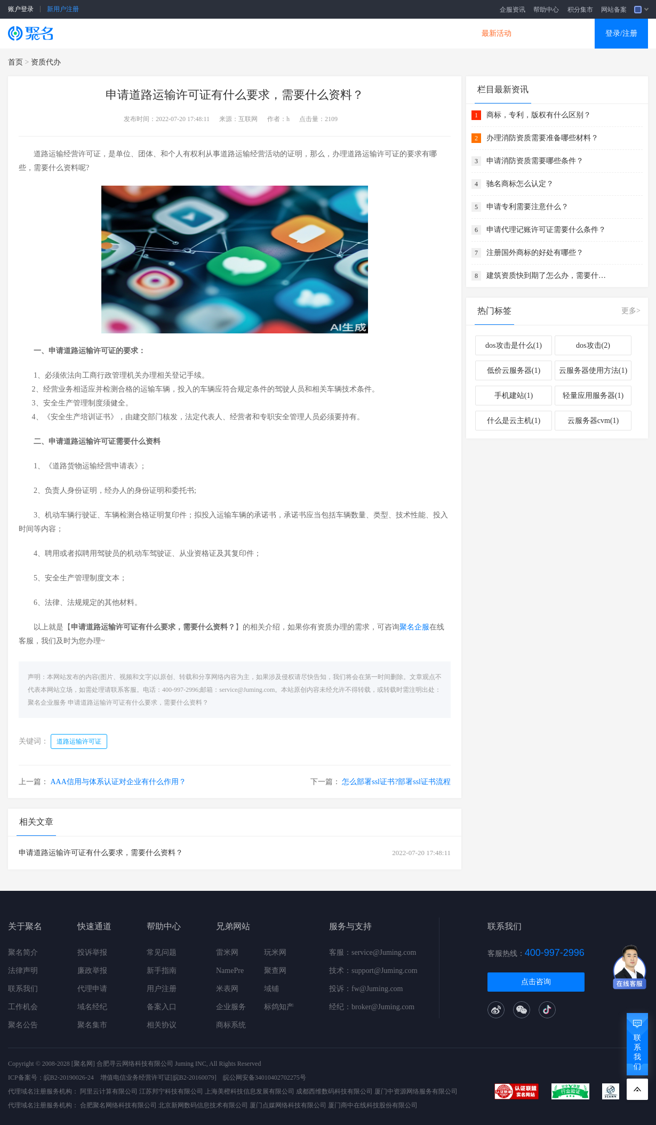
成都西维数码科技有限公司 (334, 1091)
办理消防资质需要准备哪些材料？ (542, 138)
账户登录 (21, 9)
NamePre (230, 971)
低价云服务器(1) (513, 370)
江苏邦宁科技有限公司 (171, 1091)
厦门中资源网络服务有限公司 (416, 1091)
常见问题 (162, 952)
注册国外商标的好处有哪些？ (534, 253)
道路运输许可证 (79, 741)
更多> (631, 311)
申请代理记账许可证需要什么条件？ (546, 230)
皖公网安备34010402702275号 (264, 1077)
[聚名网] (83, 1063)
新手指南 (162, 971)
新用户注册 (63, 9)
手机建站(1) (513, 396)
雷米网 (227, 952)
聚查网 (275, 971)
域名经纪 (92, 1007)
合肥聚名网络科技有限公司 (118, 1105)
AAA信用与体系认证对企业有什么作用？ (118, 782)
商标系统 (231, 1025)
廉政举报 (92, 971)
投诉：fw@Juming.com (366, 989)
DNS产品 (435, 33)
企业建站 (249, 33)
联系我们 (23, 989)
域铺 (271, 989)
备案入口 (162, 1007)
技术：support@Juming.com (373, 971)
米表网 (227, 989)
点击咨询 (536, 982)
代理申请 (92, 989)
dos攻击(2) (593, 345)
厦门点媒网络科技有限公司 (288, 1105)
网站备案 (614, 9)
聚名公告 (23, 1025)
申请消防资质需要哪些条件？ (534, 161)
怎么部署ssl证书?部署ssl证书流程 (396, 782)
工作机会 (23, 1007)
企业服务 (231, 1007)
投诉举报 (92, 952)
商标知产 (311, 33)
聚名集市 (92, 1025)
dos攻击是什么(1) (513, 345)
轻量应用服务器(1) (593, 396)
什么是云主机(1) (513, 421)
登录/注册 (621, 33)
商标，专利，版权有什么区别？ (538, 115)
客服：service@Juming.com (372, 952)
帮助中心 (546, 9)
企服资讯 (512, 9)
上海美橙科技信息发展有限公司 (249, 1091)
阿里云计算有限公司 (109, 1091)
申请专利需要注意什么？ (527, 207)
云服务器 (187, 33)
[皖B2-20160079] (194, 1077)
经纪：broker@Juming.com (371, 1007)
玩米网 (275, 952)
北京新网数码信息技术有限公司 (203, 1105)
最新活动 (496, 33)
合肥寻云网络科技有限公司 (135, 1063)
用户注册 (162, 989)
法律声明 (23, 971)
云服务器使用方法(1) (593, 370)
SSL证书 (126, 33)
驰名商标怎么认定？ (520, 184)
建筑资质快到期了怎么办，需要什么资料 (547, 276)
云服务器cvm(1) (593, 421)
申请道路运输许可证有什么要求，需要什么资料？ (138, 702)
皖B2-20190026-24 (69, 1077)
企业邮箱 (373, 33)
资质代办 (46, 62)
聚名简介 (23, 952)
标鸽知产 (279, 1007)
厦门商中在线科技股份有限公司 (373, 1105)
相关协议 (162, 1025)
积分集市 (580, 9)
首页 (15, 62)
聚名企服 (414, 627)
